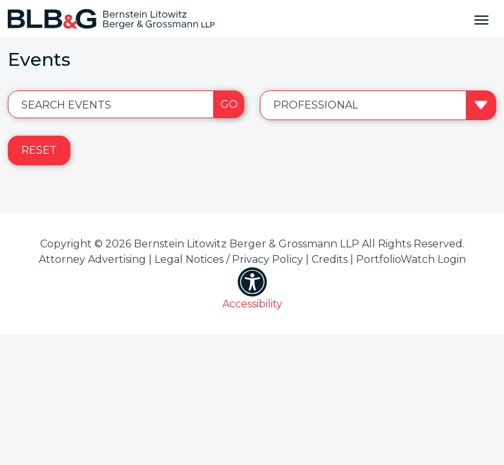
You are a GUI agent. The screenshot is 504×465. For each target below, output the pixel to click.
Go (229, 104)
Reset (39, 150)
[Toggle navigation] (481, 18)
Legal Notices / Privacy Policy (228, 259)
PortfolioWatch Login (411, 259)
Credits (329, 259)
